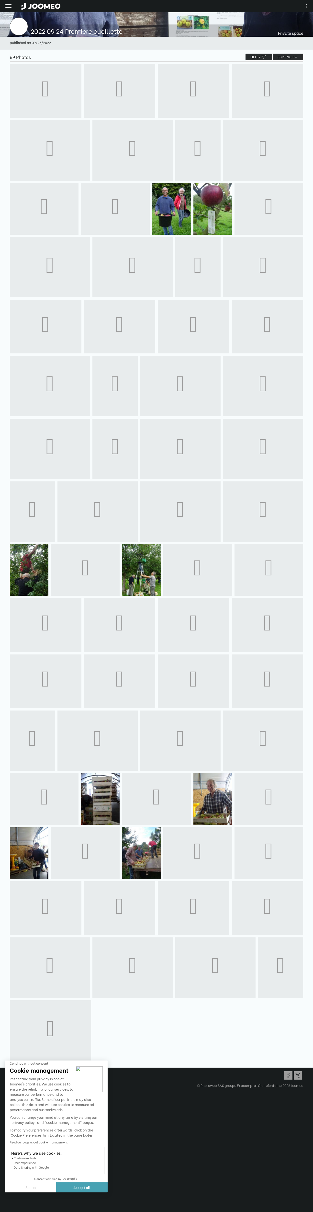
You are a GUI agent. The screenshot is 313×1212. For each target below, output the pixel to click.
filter (258, 57)
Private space (290, 33)
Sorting (288, 57)
